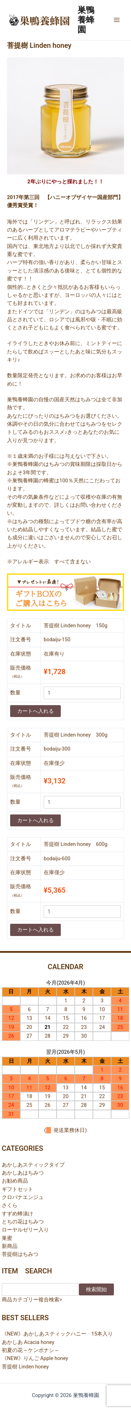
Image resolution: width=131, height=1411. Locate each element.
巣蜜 (7, 1238)
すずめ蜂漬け (17, 1214)
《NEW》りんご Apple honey (35, 1358)
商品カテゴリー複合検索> (32, 1299)
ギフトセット (17, 1189)
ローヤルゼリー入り (25, 1230)
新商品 (9, 1246)
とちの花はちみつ (23, 1222)
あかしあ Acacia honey (28, 1342)
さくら (9, 1205)
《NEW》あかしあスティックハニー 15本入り (57, 1334)
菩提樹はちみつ (20, 1254)
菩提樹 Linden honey (25, 1367)
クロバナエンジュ (23, 1197)
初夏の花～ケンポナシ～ (30, 1350)
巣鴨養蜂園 (86, 20)
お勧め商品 (15, 1181)
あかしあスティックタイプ (33, 1165)
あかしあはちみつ (23, 1173)
